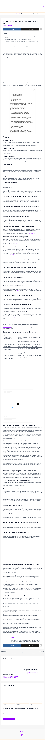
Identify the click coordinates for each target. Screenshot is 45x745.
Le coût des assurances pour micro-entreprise (19, 114)
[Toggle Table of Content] (33, 90)
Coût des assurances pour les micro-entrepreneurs (20, 105)
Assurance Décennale (7, 327)
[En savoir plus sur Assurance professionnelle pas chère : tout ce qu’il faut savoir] (12, 666)
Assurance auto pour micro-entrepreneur (18, 107)
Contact (22, 735)
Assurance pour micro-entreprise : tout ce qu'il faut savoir (21, 131)
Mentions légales (22, 733)
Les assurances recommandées (17, 111)
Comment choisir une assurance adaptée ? (19, 116)
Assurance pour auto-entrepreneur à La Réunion (12, 13)
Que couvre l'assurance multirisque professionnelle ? (22, 125)
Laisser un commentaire (7, 676)
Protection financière (16, 93)
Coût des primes (16, 98)
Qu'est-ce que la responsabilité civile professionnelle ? (23, 122)
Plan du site (22, 731)
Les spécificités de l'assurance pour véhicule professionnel (23, 127)
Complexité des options (17, 99)
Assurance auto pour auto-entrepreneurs (20, 112)
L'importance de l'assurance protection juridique (20, 113)
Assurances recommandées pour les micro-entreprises (21, 123)
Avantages (13, 91)
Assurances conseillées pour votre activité (18, 104)
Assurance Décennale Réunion (23, 317)
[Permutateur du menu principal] (44, 6)
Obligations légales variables (18, 100)
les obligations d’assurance (29, 212)
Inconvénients (13, 96)
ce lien (15, 243)
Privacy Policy (22, 734)
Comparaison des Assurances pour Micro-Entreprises (21, 118)
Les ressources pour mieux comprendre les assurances (21, 117)
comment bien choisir (10, 254)
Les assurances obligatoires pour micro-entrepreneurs (20, 109)
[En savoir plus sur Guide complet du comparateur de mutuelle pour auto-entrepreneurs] (32, 664)
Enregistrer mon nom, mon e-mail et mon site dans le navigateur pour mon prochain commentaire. (21, 708)
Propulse (14, 317)
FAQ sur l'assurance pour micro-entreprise (18, 132)
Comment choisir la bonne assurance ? (18, 108)
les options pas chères (31, 233)
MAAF (18, 290)
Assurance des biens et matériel (17, 126)
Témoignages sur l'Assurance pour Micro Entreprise (20, 120)
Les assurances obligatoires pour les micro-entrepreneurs (21, 103)
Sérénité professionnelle (17, 94)
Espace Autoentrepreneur (34, 325)
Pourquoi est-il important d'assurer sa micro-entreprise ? (21, 102)
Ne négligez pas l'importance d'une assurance (19, 130)
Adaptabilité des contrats (17, 95)
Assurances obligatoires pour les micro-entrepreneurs (21, 121)
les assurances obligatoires (36, 202)
